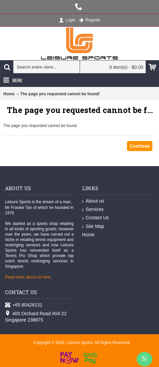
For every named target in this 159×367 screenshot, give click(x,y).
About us (93, 201)
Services (93, 210)
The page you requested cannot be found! (60, 94)
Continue (140, 146)
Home (8, 94)
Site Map (93, 227)
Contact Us (95, 218)
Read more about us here (27, 277)
